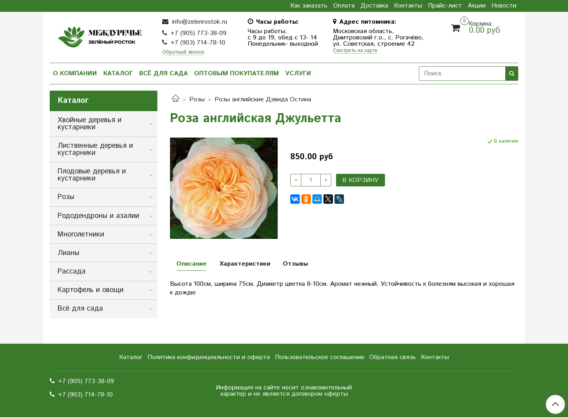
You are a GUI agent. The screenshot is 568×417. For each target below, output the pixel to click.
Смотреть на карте (355, 51)
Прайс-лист (445, 6)
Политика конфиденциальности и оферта (209, 357)
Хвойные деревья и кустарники (89, 123)
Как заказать (308, 6)
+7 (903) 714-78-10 (197, 42)
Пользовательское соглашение (319, 357)
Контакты (408, 6)
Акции (477, 6)
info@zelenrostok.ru (198, 21)
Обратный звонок (183, 52)
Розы (197, 99)
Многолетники (81, 234)
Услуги (298, 73)
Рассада (72, 271)
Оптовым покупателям (236, 73)
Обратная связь (392, 357)
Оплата (344, 6)
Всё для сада (163, 73)
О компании (75, 73)
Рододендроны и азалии (98, 216)
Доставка (374, 6)
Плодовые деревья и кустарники (92, 175)
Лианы (68, 253)
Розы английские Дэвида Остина (263, 99)
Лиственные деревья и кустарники (95, 149)
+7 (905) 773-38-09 (198, 33)
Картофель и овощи (90, 290)
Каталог (118, 73)
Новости (503, 6)
